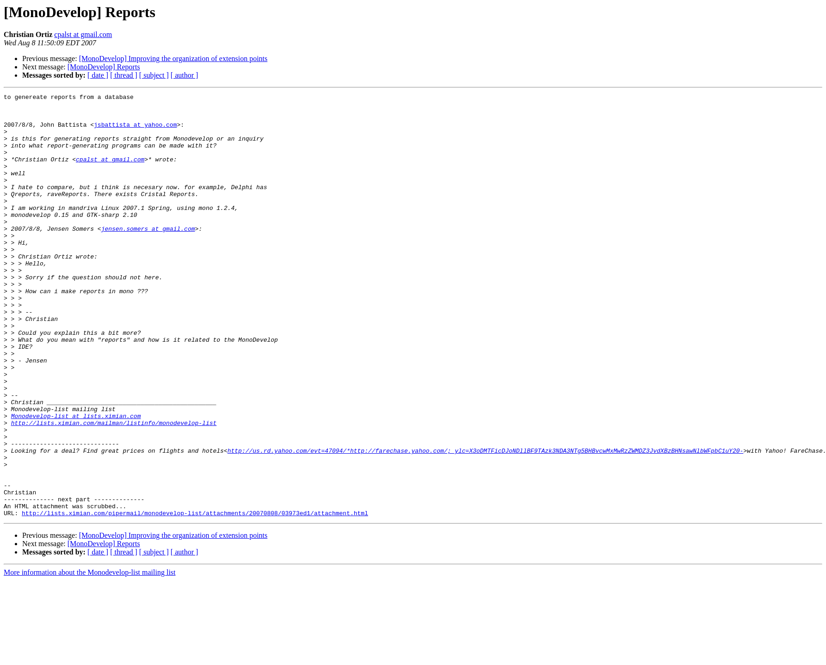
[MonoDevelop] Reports (104, 67)
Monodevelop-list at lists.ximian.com (76, 481)
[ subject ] (154, 75)
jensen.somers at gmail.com (148, 256)
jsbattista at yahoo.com (135, 131)
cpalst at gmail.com (83, 34)
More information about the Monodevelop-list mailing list (90, 657)
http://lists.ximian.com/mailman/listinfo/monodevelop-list (114, 489)
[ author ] (184, 75)
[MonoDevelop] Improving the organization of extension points (173, 58)
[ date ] (97, 75)
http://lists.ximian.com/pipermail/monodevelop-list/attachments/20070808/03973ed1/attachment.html (195, 597)
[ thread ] (123, 75)
